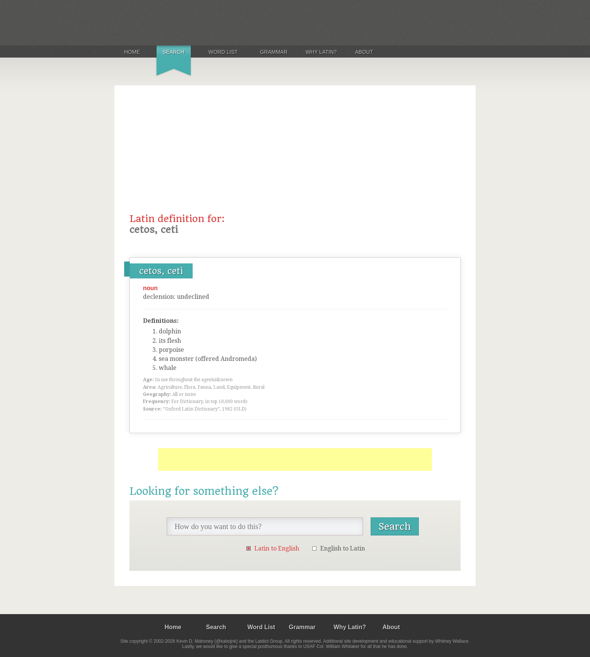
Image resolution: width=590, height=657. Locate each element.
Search (173, 52)
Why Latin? (321, 52)
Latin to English (276, 548)
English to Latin (342, 548)
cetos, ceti (161, 271)
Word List (223, 52)
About (364, 52)
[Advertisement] (295, 157)
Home (132, 52)
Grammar (273, 52)
